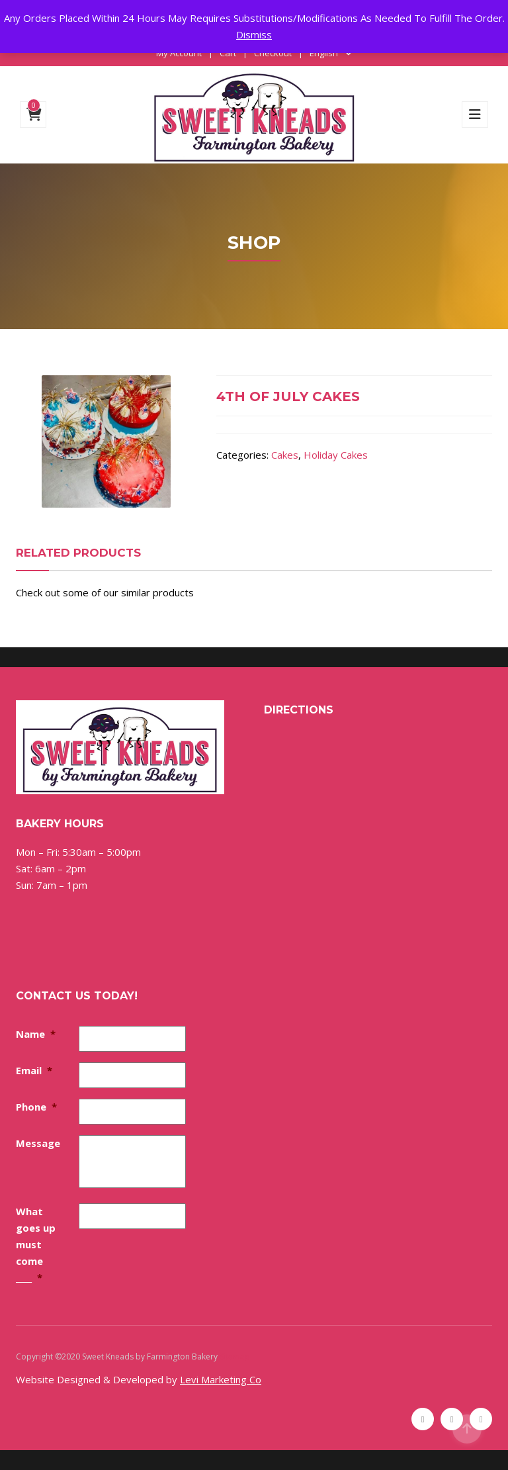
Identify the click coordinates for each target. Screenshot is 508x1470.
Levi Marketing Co (220, 1379)
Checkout (273, 53)
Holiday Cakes (336, 454)
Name (36, 1033)
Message (38, 1143)
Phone (36, 1106)
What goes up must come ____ (36, 1244)
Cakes (284, 454)
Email (34, 1070)
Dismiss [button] (254, 34)
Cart (228, 53)
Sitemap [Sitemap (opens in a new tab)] (235, 1356)
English (324, 53)
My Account (179, 53)
